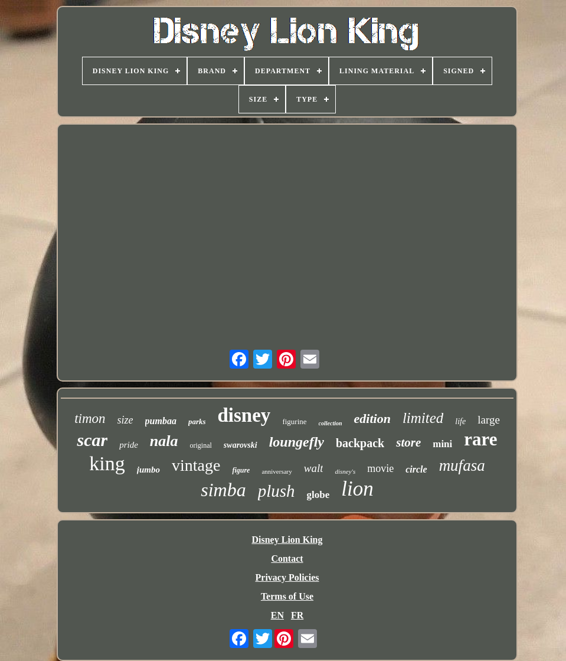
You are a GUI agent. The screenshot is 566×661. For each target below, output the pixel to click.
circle (416, 469)
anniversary (276, 471)
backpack (360, 443)
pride (128, 445)
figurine (294, 421)
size (125, 420)
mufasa (462, 465)
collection (330, 423)
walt (313, 468)
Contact (287, 558)
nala (164, 441)
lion (357, 488)
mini (442, 444)
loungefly (296, 442)
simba (223, 489)
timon (89, 418)
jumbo (148, 469)
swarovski (240, 445)
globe (318, 494)
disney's (345, 471)
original (201, 445)
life (460, 421)
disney (244, 415)
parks (197, 421)
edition (372, 418)
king (107, 463)
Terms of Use (287, 596)
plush (276, 490)
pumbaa (160, 421)
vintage (196, 465)
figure (241, 470)
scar (92, 440)
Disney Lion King (286, 540)
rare (480, 439)
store (408, 442)
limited (423, 418)
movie (380, 468)
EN (277, 615)
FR (297, 615)
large (488, 419)
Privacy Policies (287, 577)
